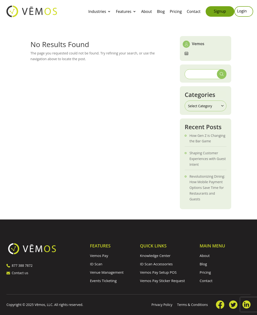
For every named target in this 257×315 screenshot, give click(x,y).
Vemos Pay (99, 255)
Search (221, 74)
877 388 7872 (19, 265)
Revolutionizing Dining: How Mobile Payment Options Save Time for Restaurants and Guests (207, 187)
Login (242, 11)
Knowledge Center (155, 255)
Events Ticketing (103, 280)
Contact (193, 12)
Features (123, 12)
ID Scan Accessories (156, 264)
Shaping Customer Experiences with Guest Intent (207, 159)
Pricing (176, 12)
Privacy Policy (161, 304)
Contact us (17, 273)
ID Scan (96, 264)
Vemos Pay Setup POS (158, 272)
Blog (161, 12)
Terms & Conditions (192, 304)
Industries (97, 12)
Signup (220, 11)
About (146, 12)
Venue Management (107, 272)
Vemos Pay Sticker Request (162, 280)
